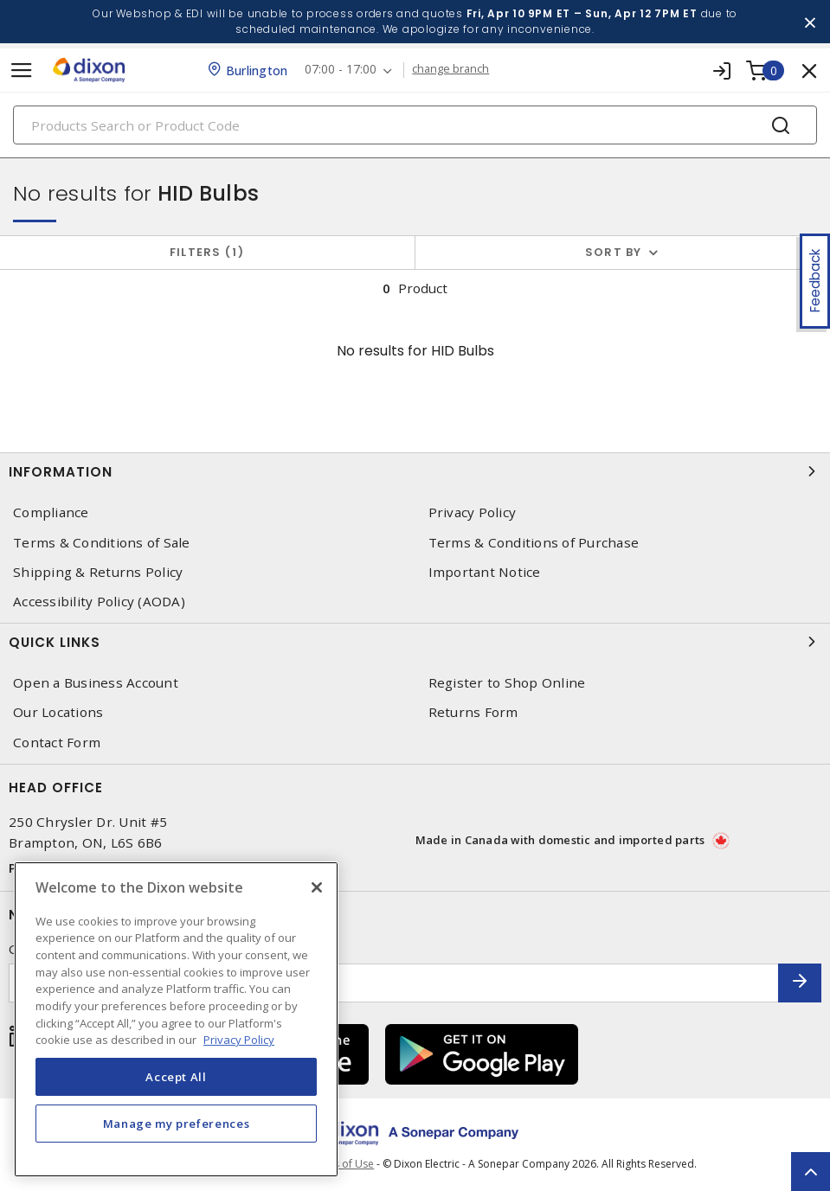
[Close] (317, 887)
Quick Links (415, 641)
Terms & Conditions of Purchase (534, 543)
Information (415, 471)
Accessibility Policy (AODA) (99, 601)
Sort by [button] (613, 252)
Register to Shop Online (507, 683)
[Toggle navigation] (22, 70)
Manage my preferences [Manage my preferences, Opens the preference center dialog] (176, 1123)
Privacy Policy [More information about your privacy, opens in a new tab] (238, 1039)
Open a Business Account (95, 683)
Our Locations (58, 712)
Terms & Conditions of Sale (101, 543)
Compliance (51, 512)
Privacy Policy (472, 512)
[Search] (415, 125)
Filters (207, 252)
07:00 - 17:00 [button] (340, 69)
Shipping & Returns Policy (98, 572)
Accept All (176, 1077)
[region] (176, 1019)
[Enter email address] (394, 983)
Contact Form (56, 742)
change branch (451, 69)
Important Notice (484, 572)
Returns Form (473, 712)
